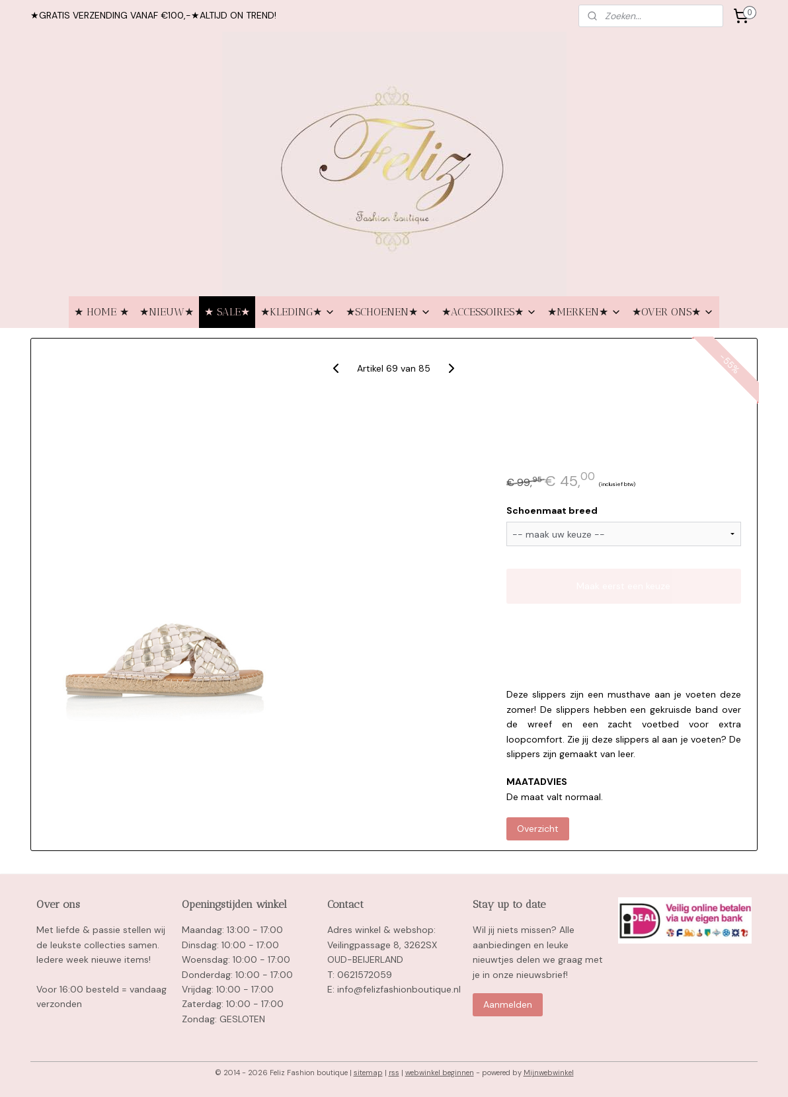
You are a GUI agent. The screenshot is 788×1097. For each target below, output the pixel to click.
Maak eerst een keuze (624, 586)
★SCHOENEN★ (388, 311)
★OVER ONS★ (673, 311)
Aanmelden (507, 1004)
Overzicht (538, 828)
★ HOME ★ (101, 311)
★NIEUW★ (166, 311)
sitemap (368, 1072)
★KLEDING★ (297, 311)
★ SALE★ (227, 311)
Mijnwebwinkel (549, 1072)
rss (394, 1072)
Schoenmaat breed (552, 510)
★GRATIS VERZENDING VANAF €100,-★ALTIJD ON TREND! (153, 15)
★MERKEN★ (584, 311)
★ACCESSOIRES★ (489, 311)
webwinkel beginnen (439, 1072)
